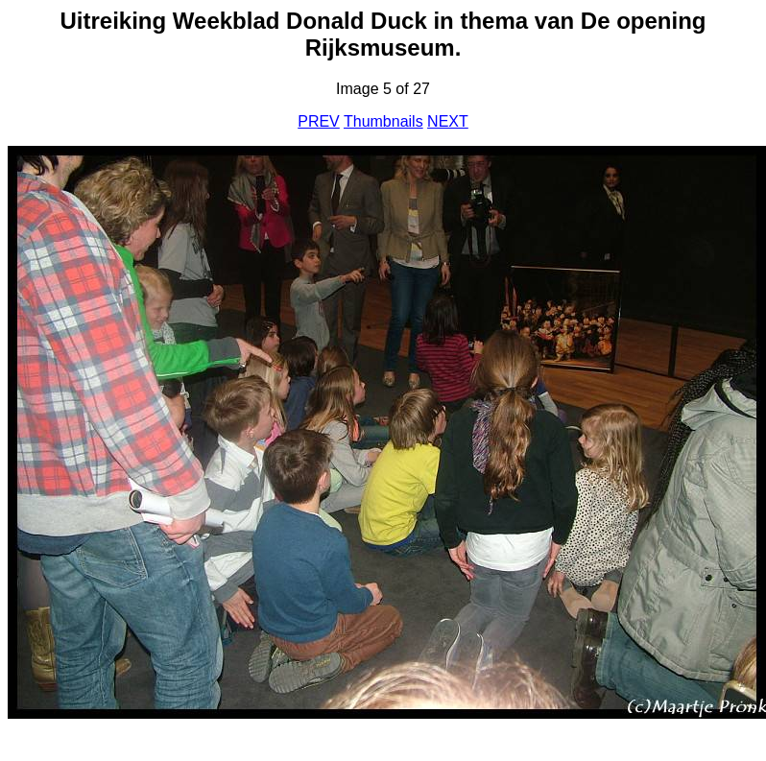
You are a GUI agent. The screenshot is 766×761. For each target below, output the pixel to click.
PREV (319, 121)
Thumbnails (383, 121)
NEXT (447, 121)
